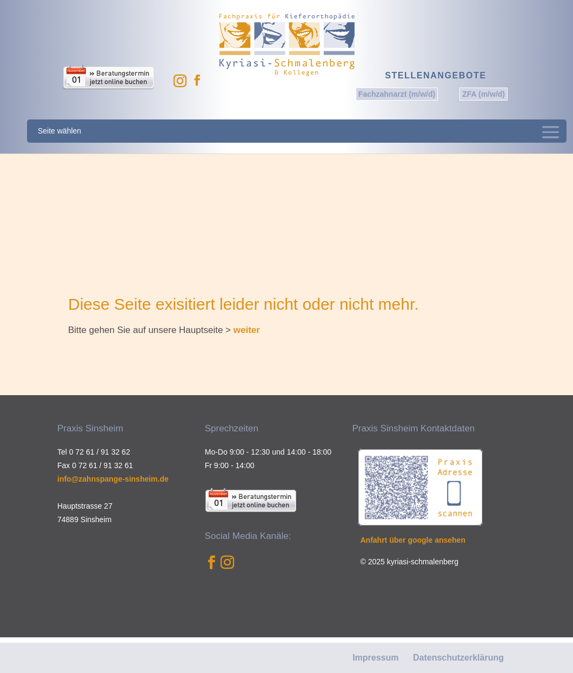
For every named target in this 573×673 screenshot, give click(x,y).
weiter (247, 330)
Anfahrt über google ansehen (413, 540)
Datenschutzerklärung (458, 657)
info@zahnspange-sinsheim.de (113, 479)
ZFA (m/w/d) (483, 94)
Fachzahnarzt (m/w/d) (396, 94)
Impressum (375, 657)
